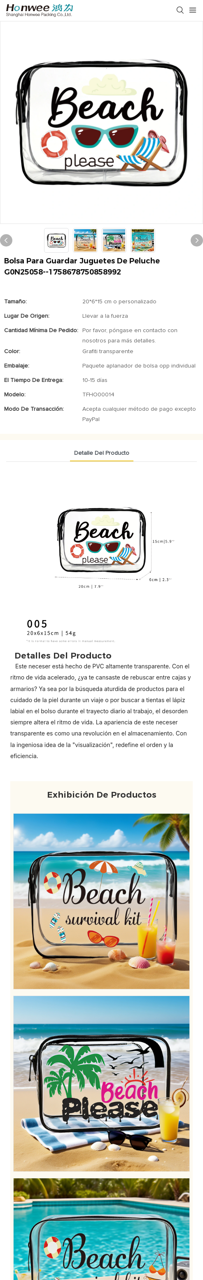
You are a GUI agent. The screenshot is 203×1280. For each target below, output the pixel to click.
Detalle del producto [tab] (101, 453)
